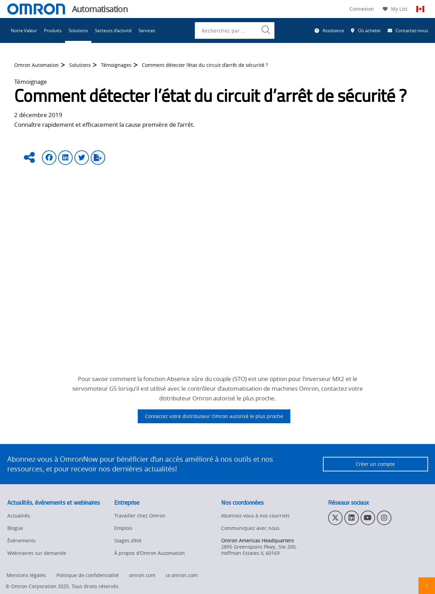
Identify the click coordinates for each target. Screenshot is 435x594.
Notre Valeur (24, 30)
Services (146, 30)
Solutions (78, 30)
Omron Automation (36, 67)
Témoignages (116, 67)
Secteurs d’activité (113, 30)
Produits (53, 30)
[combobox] (234, 30)
